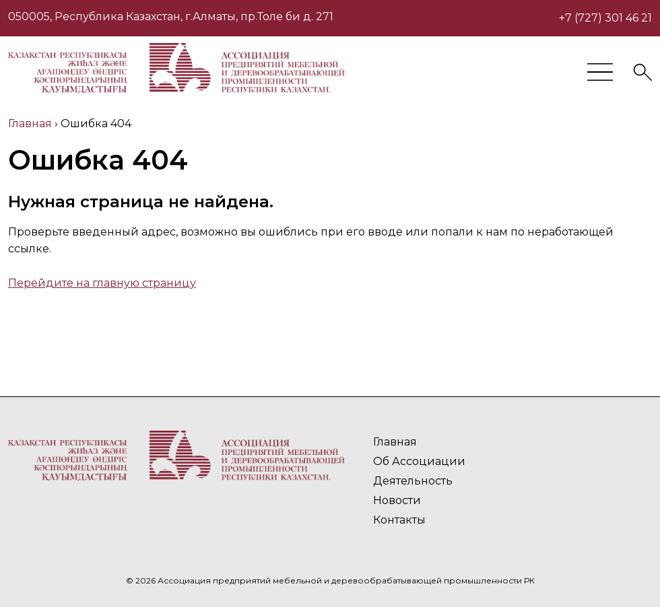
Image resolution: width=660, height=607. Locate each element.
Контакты (399, 519)
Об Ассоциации (419, 461)
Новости (397, 500)
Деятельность (413, 480)
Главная (395, 441)
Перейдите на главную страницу (102, 283)
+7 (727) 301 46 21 (605, 17)
